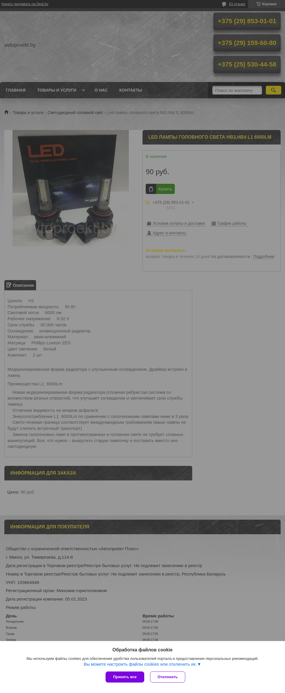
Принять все (125, 677)
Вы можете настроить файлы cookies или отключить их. (140, 664)
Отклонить (168, 677)
